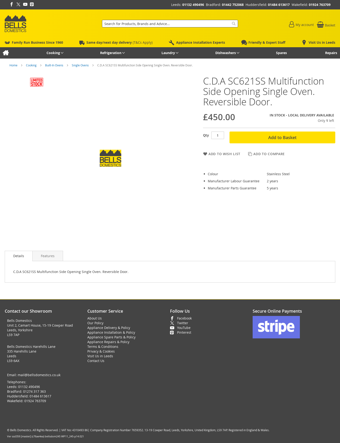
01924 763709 (320, 4)
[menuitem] (5, 53)
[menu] (170, 53)
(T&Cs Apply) (119, 42)
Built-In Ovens (54, 65)
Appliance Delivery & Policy (108, 327)
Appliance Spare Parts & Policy (111, 337)
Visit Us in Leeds (100, 356)
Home (13, 65)
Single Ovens (80, 65)
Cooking (31, 65)
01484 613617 (279, 4)
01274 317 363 (34, 391)
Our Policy (95, 323)
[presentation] (19, 256)
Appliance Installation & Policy (111, 332)
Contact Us (95, 360)
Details (18, 256)
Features (48, 256)
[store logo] (15, 23)
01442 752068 (233, 4)
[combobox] (170, 23)
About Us (94, 318)
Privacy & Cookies (101, 351)
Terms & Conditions (102, 346)
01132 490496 (193, 4)
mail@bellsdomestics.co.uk (39, 375)
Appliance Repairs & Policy (108, 342)
